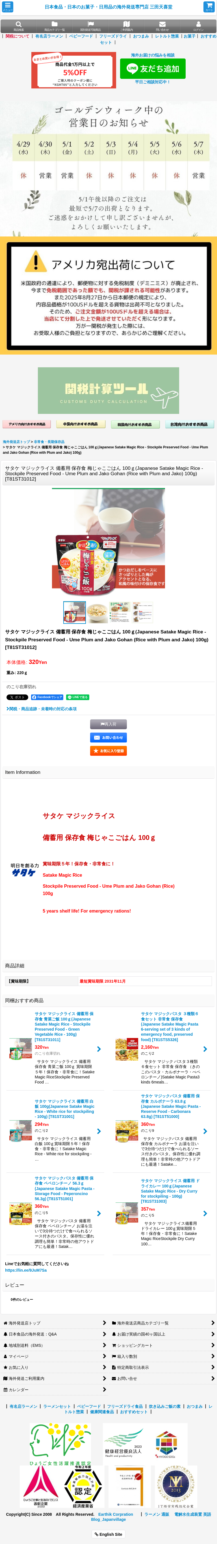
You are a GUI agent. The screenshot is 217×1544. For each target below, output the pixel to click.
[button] (7, 6)
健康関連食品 (102, 1412)
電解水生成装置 (188, 1514)
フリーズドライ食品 (125, 1406)
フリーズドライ (113, 36)
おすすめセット (134, 1412)
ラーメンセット (57, 1406)
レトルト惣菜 (167, 36)
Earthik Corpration (115, 1514)
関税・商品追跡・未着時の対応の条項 (41, 709)
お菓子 (190, 36)
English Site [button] (108, 1534)
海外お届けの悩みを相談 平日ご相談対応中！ (153, 68)
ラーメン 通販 (156, 1514)
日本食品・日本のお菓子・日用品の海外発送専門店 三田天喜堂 (109, 6)
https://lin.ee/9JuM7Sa (26, 1270)
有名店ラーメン (49, 36)
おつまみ (141, 36)
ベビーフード (81, 36)
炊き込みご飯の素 (165, 1406)
